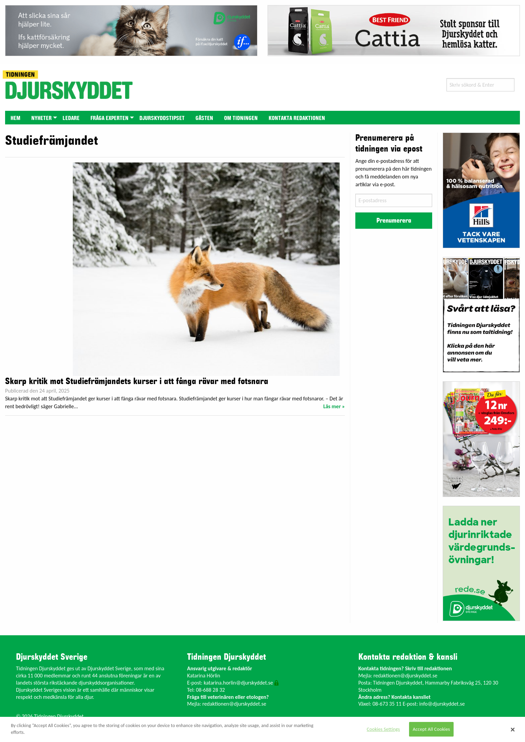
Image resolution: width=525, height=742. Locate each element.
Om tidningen (241, 118)
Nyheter (41, 118)
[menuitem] (15, 117)
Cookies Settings (383, 729)
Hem (15, 118)
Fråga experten (109, 118)
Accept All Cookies (431, 729)
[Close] (513, 729)
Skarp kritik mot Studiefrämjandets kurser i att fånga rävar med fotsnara (136, 381)
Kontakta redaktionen (297, 118)
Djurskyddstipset (162, 118)
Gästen (204, 118)
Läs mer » (334, 406)
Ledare (71, 118)
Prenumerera (393, 220)
